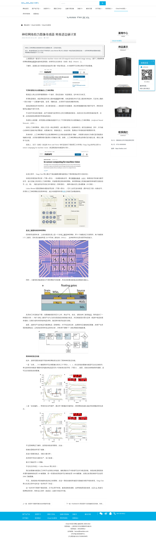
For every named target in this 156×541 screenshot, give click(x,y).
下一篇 (86, 503)
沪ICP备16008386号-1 (78, 534)
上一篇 (36, 503)
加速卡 (80, 9)
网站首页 (26, 9)
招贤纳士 (36, 14)
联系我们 (109, 9)
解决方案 (89, 9)
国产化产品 (36, 9)
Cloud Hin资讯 (121, 9)
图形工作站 (58, 9)
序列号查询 (26, 14)
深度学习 (47, 9)
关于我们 (98, 9)
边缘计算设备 (69, 9)
